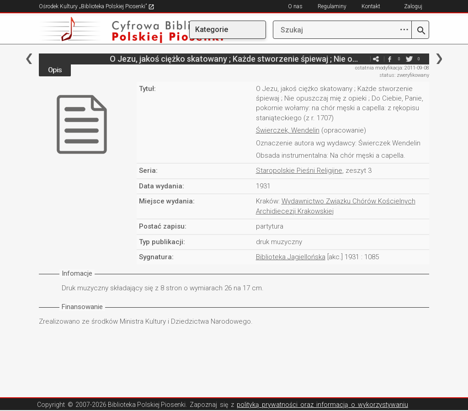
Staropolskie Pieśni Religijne (299, 170)
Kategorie (211, 29)
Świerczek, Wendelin (287, 130)
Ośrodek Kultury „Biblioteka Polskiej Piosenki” (96, 6)
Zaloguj (413, 6)
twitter (409, 58)
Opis (55, 70)
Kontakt (371, 6)
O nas (295, 6)
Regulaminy (332, 6)
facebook (389, 58)
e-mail (362, 58)
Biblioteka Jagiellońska (290, 257)
